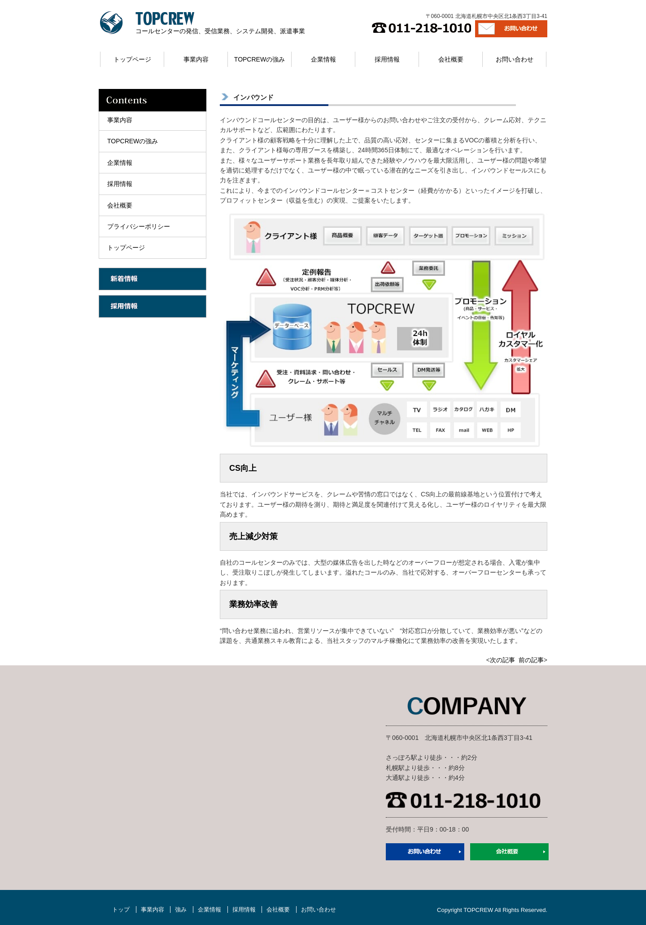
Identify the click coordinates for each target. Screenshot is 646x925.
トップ (121, 909)
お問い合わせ (514, 59)
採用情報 (387, 59)
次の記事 (502, 660)
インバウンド (253, 97)
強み (181, 909)
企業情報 (323, 59)
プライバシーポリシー (138, 226)
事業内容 (196, 59)
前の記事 (531, 660)
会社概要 (450, 59)
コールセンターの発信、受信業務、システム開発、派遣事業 (220, 31)
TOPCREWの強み (259, 59)
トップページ (132, 59)
